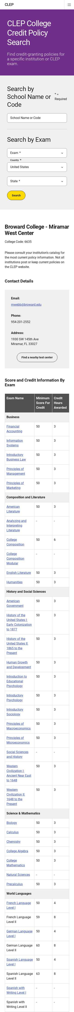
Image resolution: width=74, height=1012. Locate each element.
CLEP (9, 4)
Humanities (14, 582)
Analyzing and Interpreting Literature (16, 525)
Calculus (13, 832)
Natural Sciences (18, 875)
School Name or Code (25, 118)
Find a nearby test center (37, 357)
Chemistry (14, 842)
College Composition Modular (15, 558)
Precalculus (15, 884)
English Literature (19, 573)
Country (14, 160)
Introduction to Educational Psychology (17, 681)
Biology (12, 823)
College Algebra (17, 851)
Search (16, 195)
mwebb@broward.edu (26, 304)
